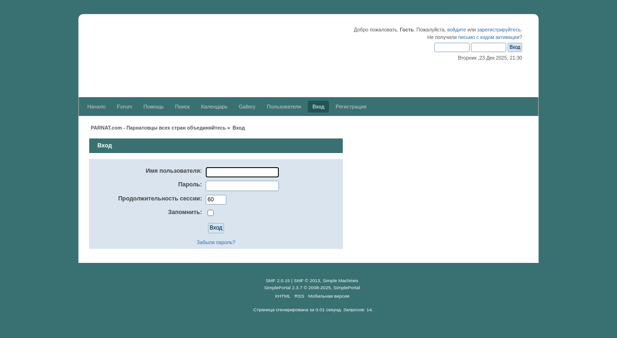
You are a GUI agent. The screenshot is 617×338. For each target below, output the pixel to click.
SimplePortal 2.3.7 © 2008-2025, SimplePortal (312, 287)
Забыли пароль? (216, 242)
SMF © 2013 (307, 280)
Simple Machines (340, 280)
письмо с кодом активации (488, 37)
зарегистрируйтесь (499, 29)
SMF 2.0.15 (278, 280)
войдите (456, 29)
